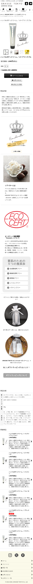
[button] (16, 10)
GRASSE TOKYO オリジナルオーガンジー (14, 360)
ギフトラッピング (14, 367)
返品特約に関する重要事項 (9, 70)
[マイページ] (26, 3)
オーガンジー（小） (8, 330)
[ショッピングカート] (30, 3)
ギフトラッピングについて (16, 375)
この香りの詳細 (16, 151)
